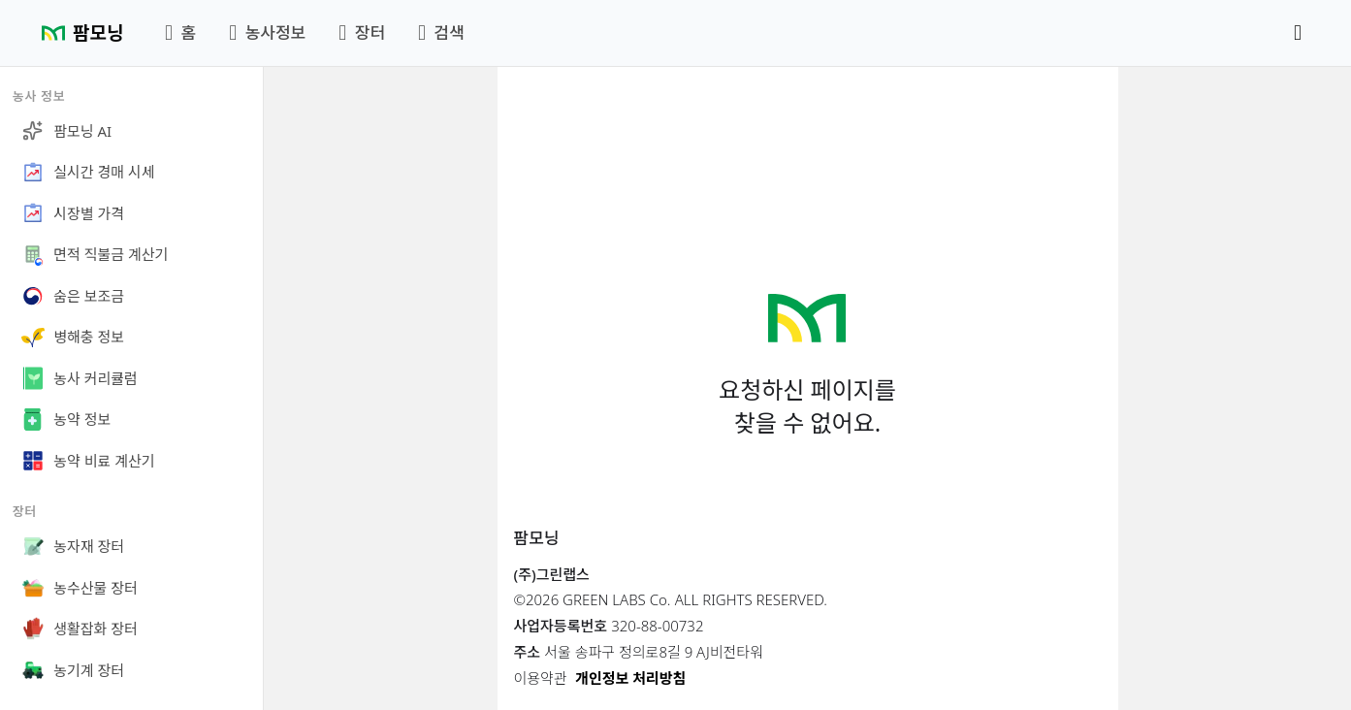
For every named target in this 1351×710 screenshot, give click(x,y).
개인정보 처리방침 (630, 678)
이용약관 (540, 678)
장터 (361, 32)
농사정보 (267, 32)
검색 (441, 32)
